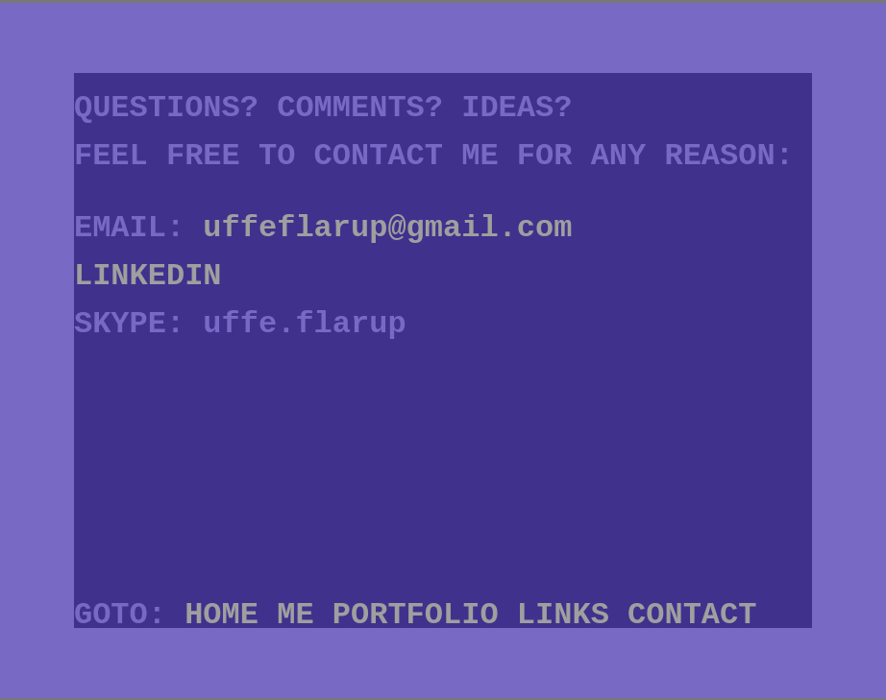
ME (295, 615)
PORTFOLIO (415, 615)
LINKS (563, 615)
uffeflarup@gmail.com (387, 228)
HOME (221, 615)
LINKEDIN (148, 276)
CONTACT (692, 615)
